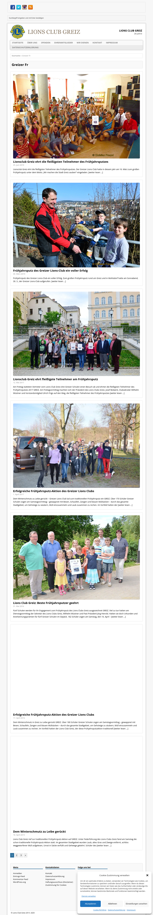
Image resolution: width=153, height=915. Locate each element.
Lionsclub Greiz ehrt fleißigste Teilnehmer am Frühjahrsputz (55, 379)
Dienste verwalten (89, 896)
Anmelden (17, 873)
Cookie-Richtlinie (99, 910)
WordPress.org (19, 882)
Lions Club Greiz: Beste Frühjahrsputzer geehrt (46, 603)
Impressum (131, 910)
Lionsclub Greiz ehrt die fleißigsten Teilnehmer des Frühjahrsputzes (60, 162)
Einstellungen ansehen (136, 903)
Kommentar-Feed (20, 879)
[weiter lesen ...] (95, 172)
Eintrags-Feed (19, 876)
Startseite (17, 42)
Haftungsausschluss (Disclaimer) (59, 882)
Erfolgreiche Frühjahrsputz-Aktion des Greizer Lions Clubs (53, 491)
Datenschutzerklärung (116, 910)
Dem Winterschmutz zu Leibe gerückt (39, 831)
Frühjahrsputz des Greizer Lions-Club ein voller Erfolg (50, 270)
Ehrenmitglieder (63, 42)
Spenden (45, 42)
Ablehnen (112, 903)
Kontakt (97, 42)
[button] (147, 875)
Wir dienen (83, 42)
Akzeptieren (90, 903)
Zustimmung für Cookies (55, 885)
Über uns (32, 42)
